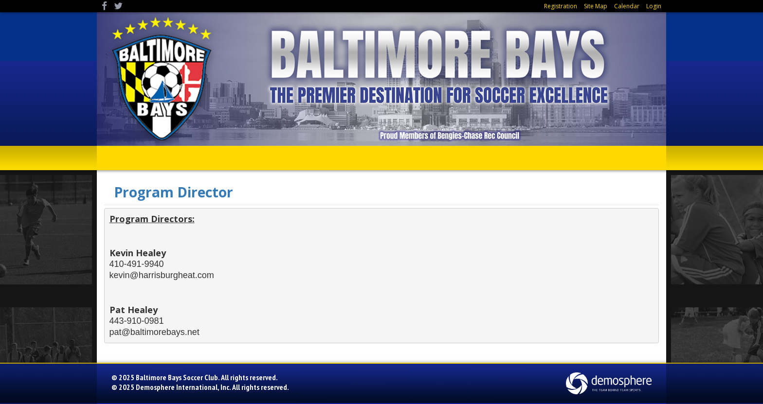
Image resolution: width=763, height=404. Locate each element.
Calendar (626, 6)
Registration (560, 6)
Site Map (595, 6)
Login (653, 6)
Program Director (173, 192)
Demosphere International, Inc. (183, 387)
